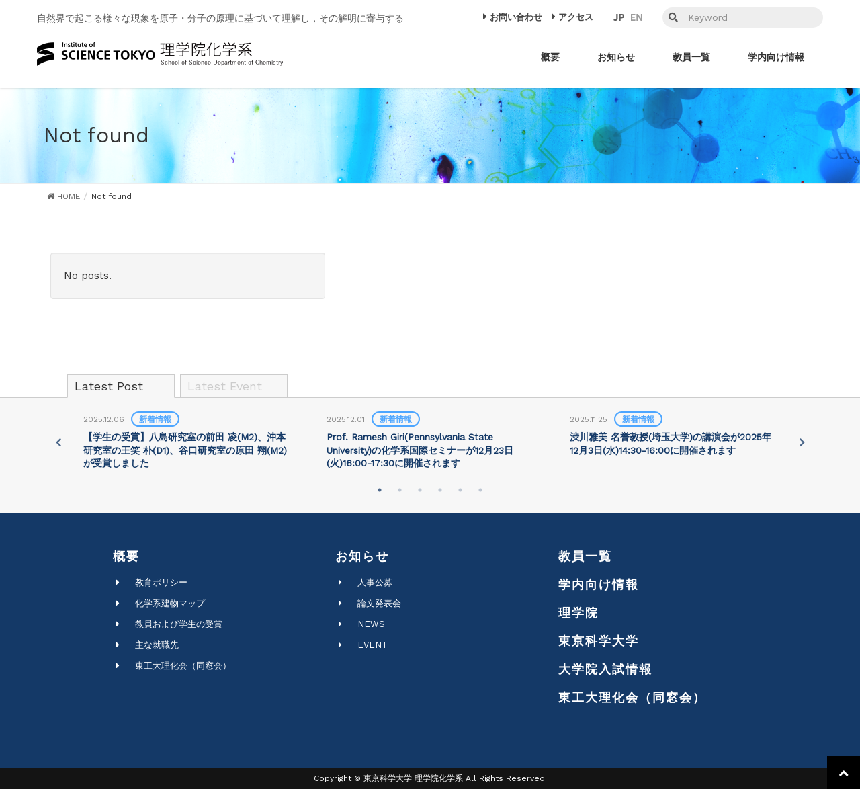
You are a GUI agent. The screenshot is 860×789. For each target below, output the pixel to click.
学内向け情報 (598, 584)
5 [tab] (460, 490)
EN (636, 17)
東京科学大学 (598, 641)
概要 (126, 556)
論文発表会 (379, 603)
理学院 (578, 613)
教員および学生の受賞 (178, 624)
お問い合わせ (516, 17)
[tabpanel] (186, 442)
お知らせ (362, 556)
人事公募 (374, 582)
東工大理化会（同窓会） (183, 666)
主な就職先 (157, 645)
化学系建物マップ (170, 603)
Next (802, 442)
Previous (58, 442)
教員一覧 (585, 556)
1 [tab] (379, 490)
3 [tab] (420, 490)
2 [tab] (399, 490)
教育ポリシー (161, 582)
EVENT (372, 645)
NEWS (371, 624)
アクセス (575, 17)
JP (618, 17)
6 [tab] (480, 490)
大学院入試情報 (605, 669)
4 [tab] (440, 490)
